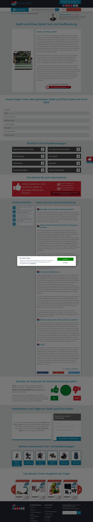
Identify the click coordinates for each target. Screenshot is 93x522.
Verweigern (65, 262)
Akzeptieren (65, 259)
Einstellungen (33, 263)
